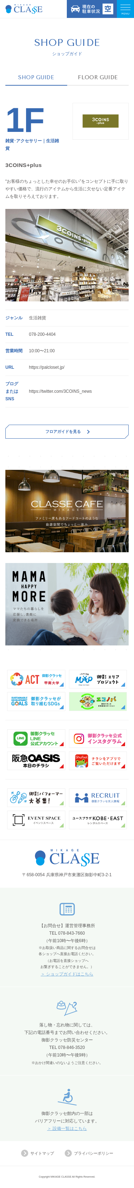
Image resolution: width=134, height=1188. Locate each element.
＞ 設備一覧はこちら (67, 1128)
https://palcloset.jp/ (46, 367)
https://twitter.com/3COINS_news (60, 391)
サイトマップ (37, 1153)
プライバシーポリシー (89, 1153)
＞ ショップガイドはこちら (67, 974)
